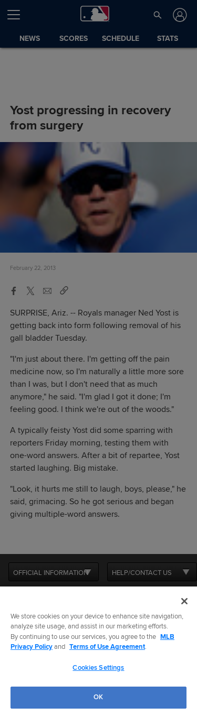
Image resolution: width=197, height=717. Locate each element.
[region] (98, 651)
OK (98, 697)
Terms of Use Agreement (107, 647)
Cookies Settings (98, 668)
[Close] (184, 601)
